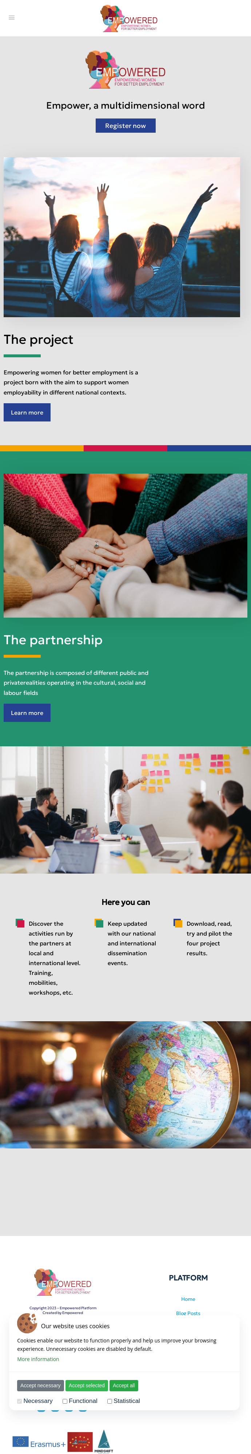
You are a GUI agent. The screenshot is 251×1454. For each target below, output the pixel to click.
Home (188, 1299)
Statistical (125, 1400)
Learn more (27, 412)
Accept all (122, 1385)
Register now (125, 126)
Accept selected (85, 1385)
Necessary (36, 1400)
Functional (81, 1400)
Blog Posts (188, 1313)
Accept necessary (39, 1385)
